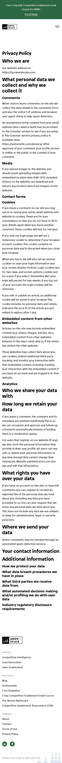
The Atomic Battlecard (15, 700)
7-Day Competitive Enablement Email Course (28, 695)
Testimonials (9, 685)
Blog (4, 680)
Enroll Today (31, 14)
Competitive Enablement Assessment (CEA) (27, 705)
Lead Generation (11, 662)
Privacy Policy (10, 734)
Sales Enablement (12, 667)
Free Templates (11, 690)
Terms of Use (9, 729)
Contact (6, 724)
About (5, 719)
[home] (9, 26)
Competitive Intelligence (16, 657)
